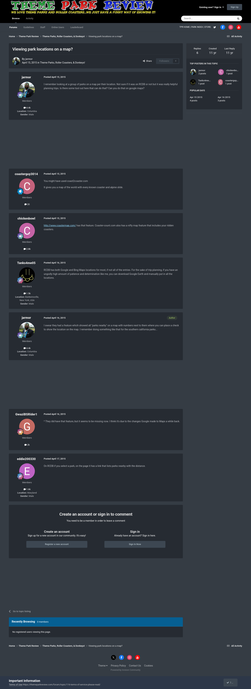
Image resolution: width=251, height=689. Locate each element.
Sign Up (234, 7)
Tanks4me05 (26, 263)
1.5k (27, 293)
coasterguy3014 (26, 174)
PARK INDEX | (197, 27)
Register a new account (57, 544)
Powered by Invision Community (125, 670)
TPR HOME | (185, 27)
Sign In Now (135, 544)
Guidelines (28, 27)
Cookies (148, 665)
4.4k (27, 107)
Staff (42, 27)
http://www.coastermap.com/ (60, 225)
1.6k (27, 489)
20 (27, 204)
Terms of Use (15, 684)
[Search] (199, 18)
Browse (16, 20)
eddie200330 (26, 459)
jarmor (28, 59)
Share (147, 61)
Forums (13, 27)
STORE (207, 27)
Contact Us (135, 665)
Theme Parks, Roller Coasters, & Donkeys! (62, 62)
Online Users (57, 27)
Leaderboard (76, 27)
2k (27, 444)
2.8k (27, 249)
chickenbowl (26, 218)
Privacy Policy (118, 665)
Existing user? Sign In (211, 7)
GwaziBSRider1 (26, 414)
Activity (29, 18)
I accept (232, 682)
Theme (103, 665)
